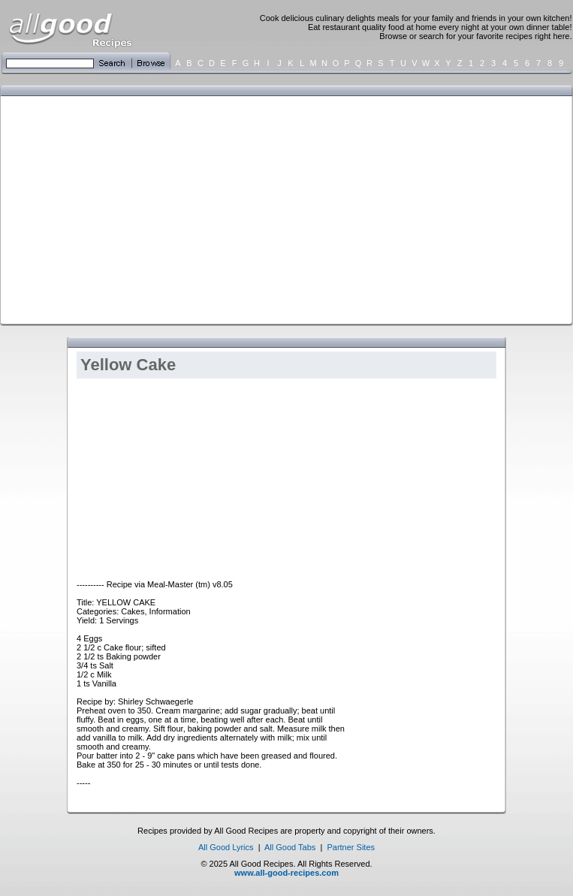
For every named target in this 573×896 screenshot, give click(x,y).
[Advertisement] (233, 209)
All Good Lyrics (226, 847)
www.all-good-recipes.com (286, 872)
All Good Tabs (289, 847)
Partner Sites (351, 847)
